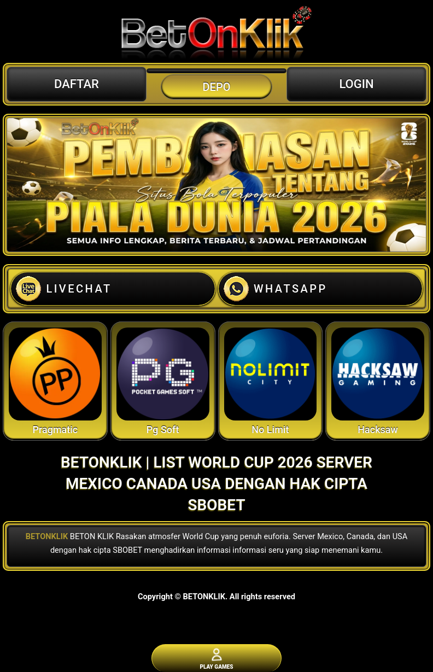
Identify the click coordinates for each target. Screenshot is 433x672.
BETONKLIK (47, 536)
